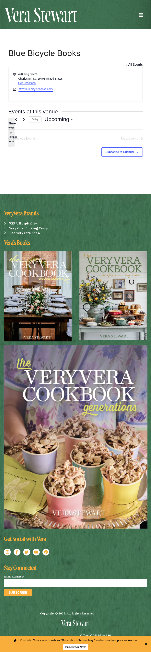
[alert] (11, 132)
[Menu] (140, 15)
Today (35, 119)
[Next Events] (23, 119)
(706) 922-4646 (100, 635)
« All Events (134, 64)
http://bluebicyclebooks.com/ (35, 89)
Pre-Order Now (75, 647)
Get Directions (27, 83)
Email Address (14, 577)
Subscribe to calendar (120, 152)
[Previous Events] (16, 119)
